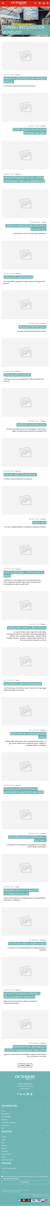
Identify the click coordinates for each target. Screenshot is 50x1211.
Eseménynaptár (6, 1154)
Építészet (18, 75)
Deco (3, 1142)
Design (44, 222)
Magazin (4, 1148)
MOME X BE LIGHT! (7, 1160)
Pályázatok (5, 1151)
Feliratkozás (25, 1182)
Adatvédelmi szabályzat (9, 1122)
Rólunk (4, 1111)
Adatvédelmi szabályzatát (11, 1178)
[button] (35, 4)
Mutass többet (25, 1065)
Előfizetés (4, 1120)
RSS (3, 1128)
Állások (4, 1157)
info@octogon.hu (25, 1089)
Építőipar (43, 421)
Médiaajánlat (5, 1114)
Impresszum (5, 1125)
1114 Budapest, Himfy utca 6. (25, 1086)
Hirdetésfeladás (6, 1117)
